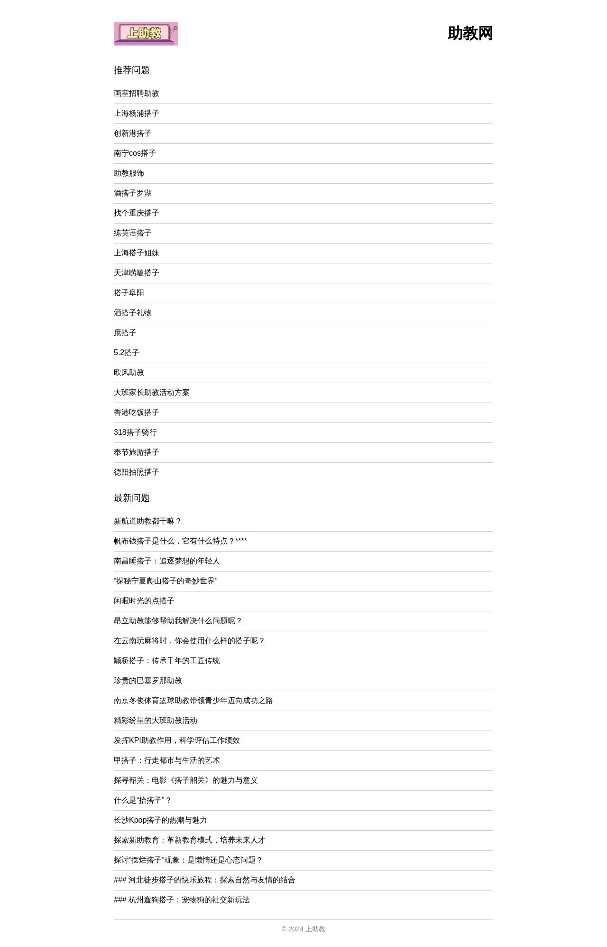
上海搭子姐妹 (136, 253)
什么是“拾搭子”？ (143, 800)
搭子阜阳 (129, 293)
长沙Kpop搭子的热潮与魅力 (160, 820)
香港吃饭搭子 (136, 412)
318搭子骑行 (135, 432)
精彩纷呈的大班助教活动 (155, 720)
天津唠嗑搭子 (136, 273)
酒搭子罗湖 (133, 193)
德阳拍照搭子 (136, 472)
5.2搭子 (126, 352)
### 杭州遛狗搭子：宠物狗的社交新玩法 (182, 900)
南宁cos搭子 (135, 153)
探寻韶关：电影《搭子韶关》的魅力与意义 (186, 780)
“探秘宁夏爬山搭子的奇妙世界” (166, 581)
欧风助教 (129, 372)
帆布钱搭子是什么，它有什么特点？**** (180, 541)
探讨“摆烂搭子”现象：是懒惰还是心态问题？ (188, 860)
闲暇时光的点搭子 (144, 601)
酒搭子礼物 (133, 313)
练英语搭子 (133, 233)
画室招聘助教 (136, 93)
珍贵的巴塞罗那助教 (148, 680)
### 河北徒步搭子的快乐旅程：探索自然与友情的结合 (204, 880)
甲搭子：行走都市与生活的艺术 (167, 760)
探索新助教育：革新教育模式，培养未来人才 (190, 840)
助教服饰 (129, 173)
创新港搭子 (133, 133)
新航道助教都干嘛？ (148, 521)
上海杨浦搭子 (136, 113)
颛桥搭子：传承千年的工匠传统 (167, 660)
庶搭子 (125, 332)
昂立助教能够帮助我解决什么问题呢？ (178, 621)
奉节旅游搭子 (136, 452)
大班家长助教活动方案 (152, 392)
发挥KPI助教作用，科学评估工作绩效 (177, 740)
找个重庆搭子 (136, 213)
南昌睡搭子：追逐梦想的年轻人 (167, 561)
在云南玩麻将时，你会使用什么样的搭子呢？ (190, 641)
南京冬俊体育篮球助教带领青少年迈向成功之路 (193, 700)
